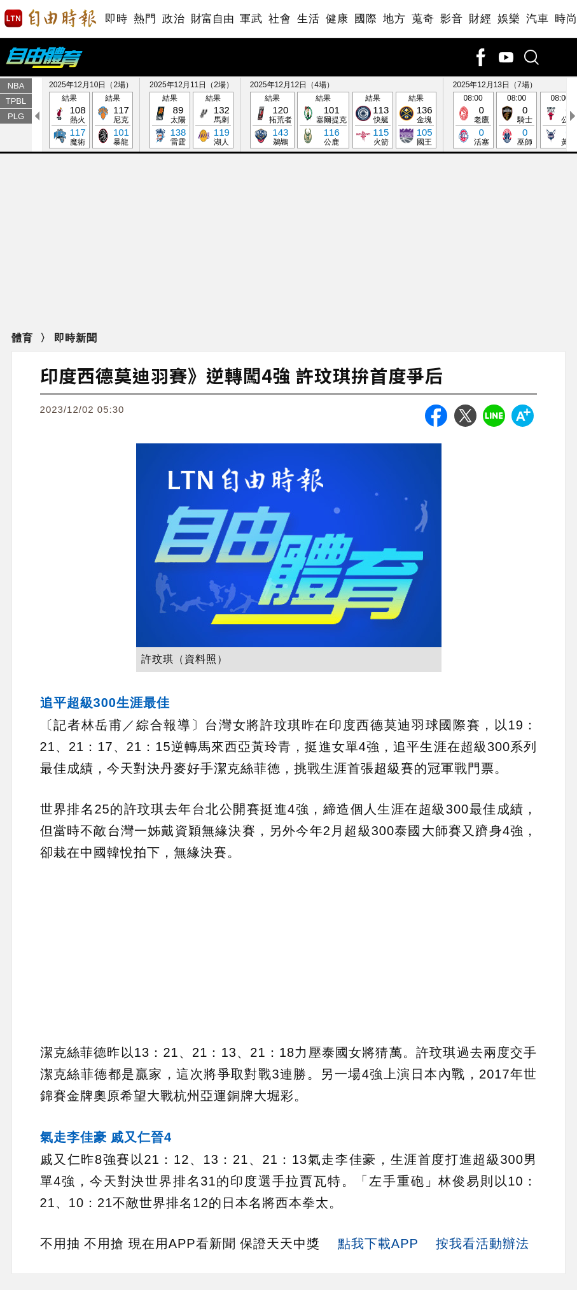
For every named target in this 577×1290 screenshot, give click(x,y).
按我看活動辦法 (482, 1243)
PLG (16, 116)
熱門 (145, 19)
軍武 (251, 19)
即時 (116, 19)
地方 (394, 19)
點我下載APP (378, 1243)
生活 (308, 19)
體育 (23, 338)
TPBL (16, 101)
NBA (16, 85)
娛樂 (508, 19)
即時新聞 (75, 338)
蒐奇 (423, 19)
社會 (279, 19)
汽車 (537, 19)
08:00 (473, 121)
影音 (451, 19)
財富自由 (212, 19)
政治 (173, 19)
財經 (480, 19)
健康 (337, 19)
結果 (69, 121)
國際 (365, 19)
